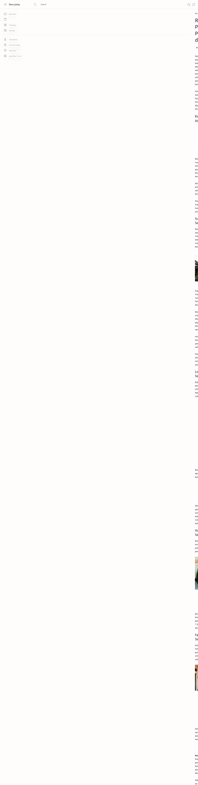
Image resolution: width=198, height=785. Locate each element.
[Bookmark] (193, 4)
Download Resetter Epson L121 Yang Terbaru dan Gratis (161, 118)
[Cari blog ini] (54, 4)
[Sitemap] (5, 50)
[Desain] (170, 201)
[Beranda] (5, 14)
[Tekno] (149, 81)
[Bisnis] (170, 195)
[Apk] (149, 113)
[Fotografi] (150, 208)
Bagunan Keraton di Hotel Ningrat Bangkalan (66, 694)
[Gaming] (170, 208)
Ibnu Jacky (14, 4)
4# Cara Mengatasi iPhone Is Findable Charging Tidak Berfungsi (159, 131)
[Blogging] (150, 201)
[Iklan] (170, 215)
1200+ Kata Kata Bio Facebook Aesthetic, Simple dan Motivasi (161, 145)
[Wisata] (41, 13)
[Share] (131, 34)
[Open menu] (5, 4)
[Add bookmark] (123, 34)
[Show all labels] (150, 222)
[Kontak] (5, 30)
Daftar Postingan (148, 231)
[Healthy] (150, 215)
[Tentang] (5, 25)
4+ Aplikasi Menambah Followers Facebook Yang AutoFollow (162, 86)
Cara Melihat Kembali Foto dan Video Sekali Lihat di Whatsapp (161, 106)
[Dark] (188, 4)
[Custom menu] (5, 56)
